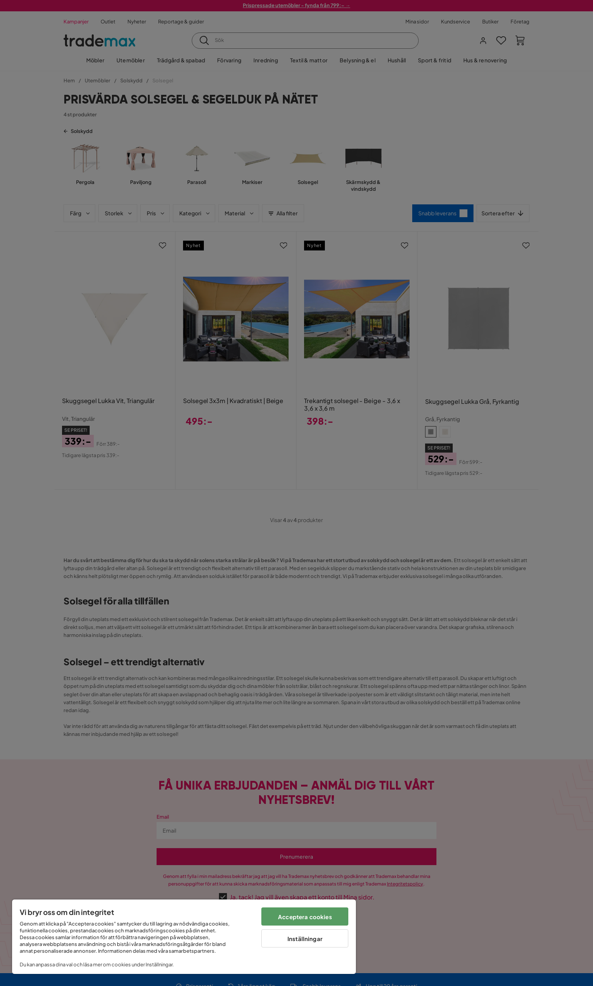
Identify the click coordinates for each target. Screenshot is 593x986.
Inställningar (305, 938)
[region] (184, 936)
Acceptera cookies (305, 916)
